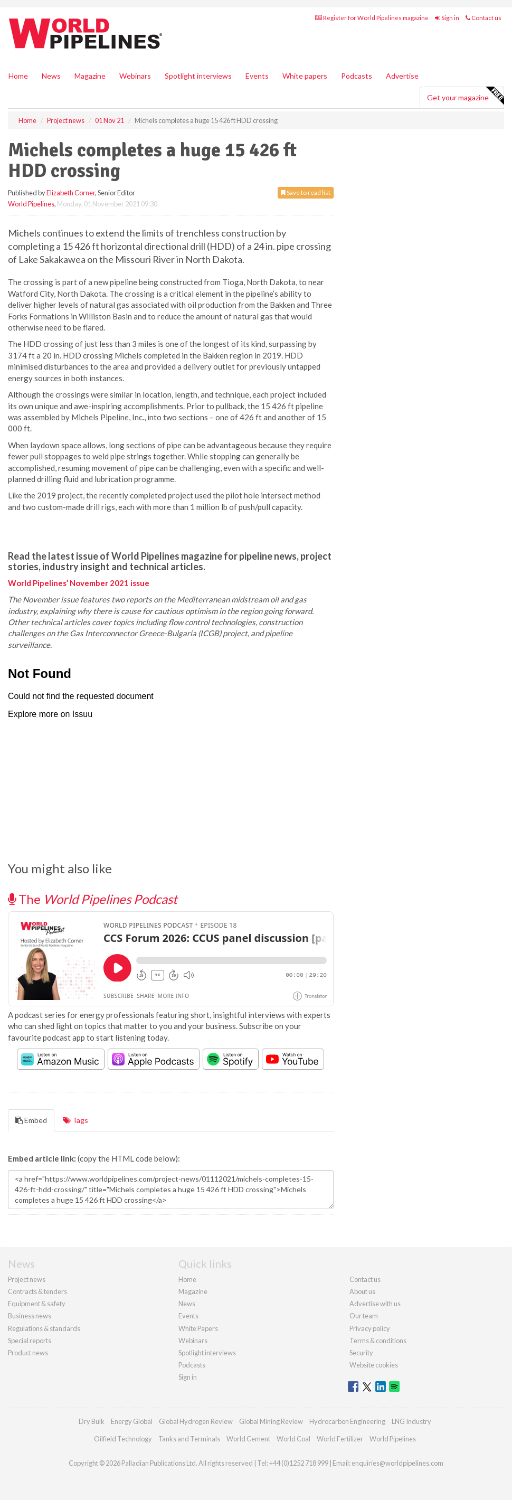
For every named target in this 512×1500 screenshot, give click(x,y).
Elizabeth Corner (70, 192)
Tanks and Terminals (189, 1439)
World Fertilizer (340, 1439)
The (92, 899)
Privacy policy (369, 1328)
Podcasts (356, 75)
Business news (29, 1316)
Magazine (90, 75)
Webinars (135, 75)
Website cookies (373, 1365)
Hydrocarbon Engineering (347, 1421)
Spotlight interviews (198, 75)
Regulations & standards (44, 1328)
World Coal (293, 1439)
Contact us (483, 17)
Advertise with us (375, 1303)
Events (257, 75)
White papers (304, 75)
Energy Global (132, 1421)
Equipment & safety (36, 1303)
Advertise (402, 75)
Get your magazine (465, 96)
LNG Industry (411, 1421)
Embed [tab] (31, 1120)
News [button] (51, 75)
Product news (28, 1352)
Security (361, 1352)
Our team (363, 1316)
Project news (26, 1279)
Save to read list (305, 192)
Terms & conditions (377, 1340)
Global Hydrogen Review (196, 1421)
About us (362, 1291)
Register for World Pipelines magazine (372, 17)
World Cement (248, 1439)
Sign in (447, 17)
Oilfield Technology (123, 1439)
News (186, 1303)
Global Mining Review (271, 1421)
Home (18, 75)
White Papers (198, 1328)
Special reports (29, 1340)
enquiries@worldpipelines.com (397, 1463)
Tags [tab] (75, 1120)
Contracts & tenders (37, 1291)
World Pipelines (31, 204)
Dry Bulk (92, 1421)
